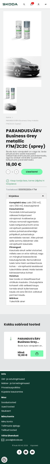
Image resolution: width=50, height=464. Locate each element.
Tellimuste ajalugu (10, 425)
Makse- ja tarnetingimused (15, 383)
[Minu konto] (38, 4)
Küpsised (34, 445)
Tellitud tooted (9, 430)
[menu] (46, 4)
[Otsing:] (24, 4)
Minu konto (7, 421)
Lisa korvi (32, 171)
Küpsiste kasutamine (12, 391)
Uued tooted (7, 406)
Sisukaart (6, 410)
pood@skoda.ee (14, 439)
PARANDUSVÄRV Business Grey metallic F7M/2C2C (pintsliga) (29, 340)
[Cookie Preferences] (4, 460)
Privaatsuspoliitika (10, 387)
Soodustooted (8, 402)
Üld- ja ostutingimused (13, 379)
